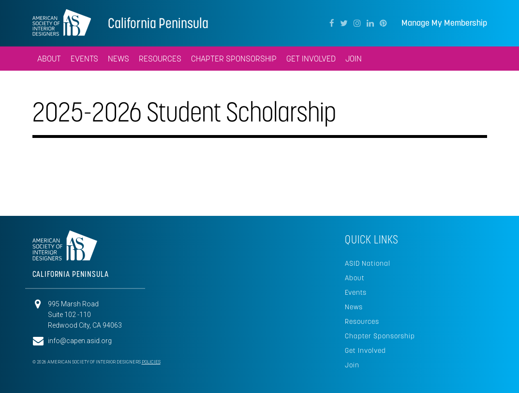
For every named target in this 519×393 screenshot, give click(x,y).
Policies (151, 362)
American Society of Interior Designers (61, 22)
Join (352, 365)
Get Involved (311, 58)
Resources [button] (160, 58)
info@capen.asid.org (80, 341)
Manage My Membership (444, 23)
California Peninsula (158, 23)
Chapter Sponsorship (234, 58)
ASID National (367, 263)
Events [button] (84, 58)
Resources (362, 321)
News (354, 306)
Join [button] (353, 58)
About (355, 277)
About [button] (49, 58)
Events (356, 292)
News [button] (118, 58)
